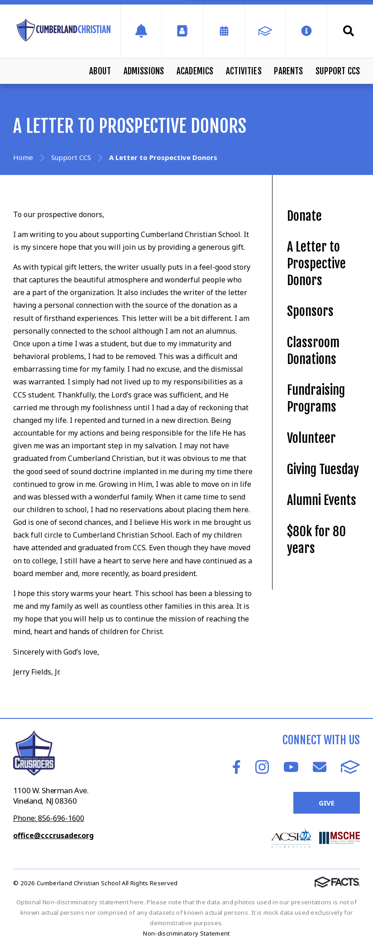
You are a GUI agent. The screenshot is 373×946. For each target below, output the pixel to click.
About (100, 71)
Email (319, 767)
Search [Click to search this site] (348, 30)
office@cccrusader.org (53, 835)
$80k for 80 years (316, 540)
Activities (244, 71)
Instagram (262, 767)
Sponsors (310, 311)
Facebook (236, 767)
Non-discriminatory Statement (186, 933)
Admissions (144, 71)
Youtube (291, 767)
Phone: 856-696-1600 (48, 818)
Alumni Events (321, 500)
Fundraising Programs (316, 398)
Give (327, 802)
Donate (304, 216)
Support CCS (338, 71)
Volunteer (311, 438)
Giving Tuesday (323, 469)
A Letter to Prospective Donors (316, 263)
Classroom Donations (313, 351)
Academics (195, 71)
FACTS (350, 767)
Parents (288, 71)
